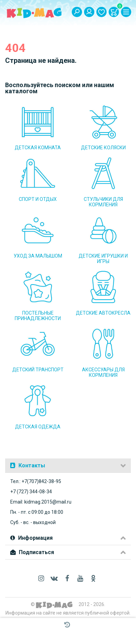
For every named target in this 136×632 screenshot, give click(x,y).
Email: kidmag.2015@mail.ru (40, 502)
